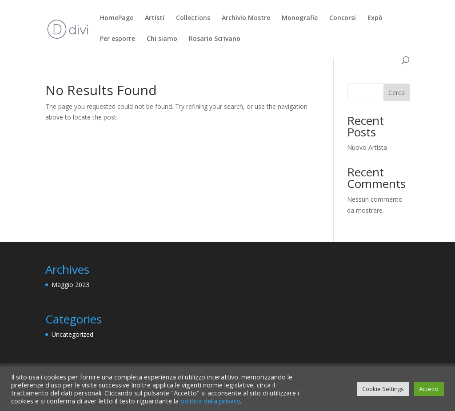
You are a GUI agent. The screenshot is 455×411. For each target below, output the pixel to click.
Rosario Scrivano (214, 39)
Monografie (300, 18)
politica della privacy (210, 400)
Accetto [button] (429, 389)
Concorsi (342, 18)
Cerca (396, 92)
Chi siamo (162, 39)
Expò (375, 18)
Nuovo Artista (367, 147)
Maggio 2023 (70, 284)
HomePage (116, 18)
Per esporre (117, 39)
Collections (193, 18)
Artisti (154, 18)
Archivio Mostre (246, 18)
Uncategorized (72, 334)
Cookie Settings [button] (383, 389)
